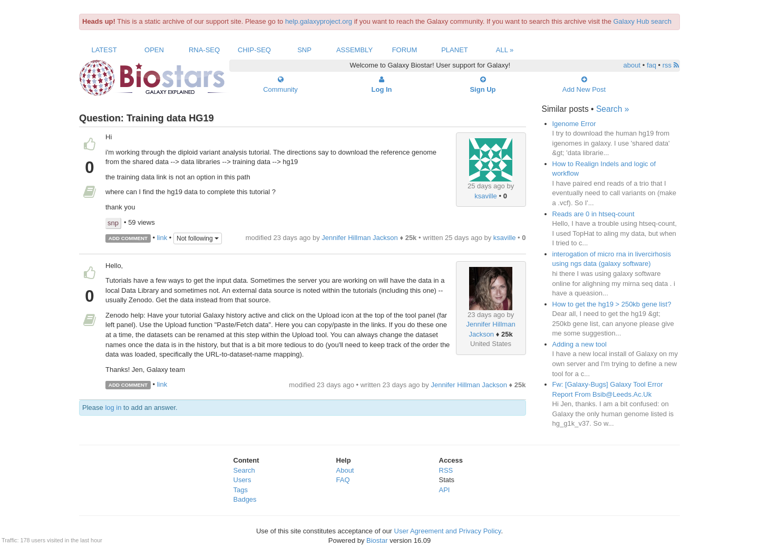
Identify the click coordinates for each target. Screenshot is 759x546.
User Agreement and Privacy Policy (447, 531)
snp (113, 223)
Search (244, 470)
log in (113, 407)
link (162, 238)
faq (651, 65)
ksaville (485, 196)
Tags (240, 490)
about (632, 65)
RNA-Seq (204, 50)
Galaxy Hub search (643, 21)
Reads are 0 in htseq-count (593, 214)
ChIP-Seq (254, 50)
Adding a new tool (579, 344)
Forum (404, 50)
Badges (245, 499)
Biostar (376, 540)
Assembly (354, 50)
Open (154, 50)
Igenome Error (574, 124)
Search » (612, 108)
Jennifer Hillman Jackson (360, 238)
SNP (304, 50)
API (444, 490)
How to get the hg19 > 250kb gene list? (612, 304)
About (345, 470)
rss (671, 65)
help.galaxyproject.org (318, 21)
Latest (103, 50)
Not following (198, 238)
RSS (446, 470)
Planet (454, 50)
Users (242, 480)
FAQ (343, 480)
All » (505, 50)
